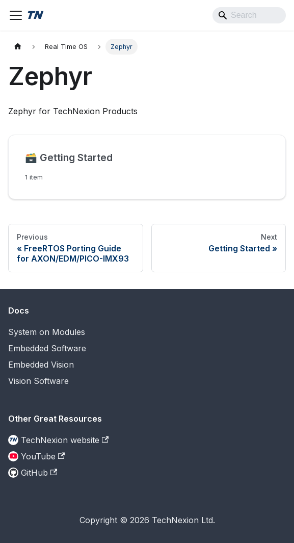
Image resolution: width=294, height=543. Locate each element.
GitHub (39, 473)
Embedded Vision (41, 364)
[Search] (249, 15)
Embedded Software (47, 348)
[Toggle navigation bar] (15, 15)
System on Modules (46, 332)
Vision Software (38, 381)
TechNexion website (65, 440)
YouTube (43, 456)
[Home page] (18, 47)
